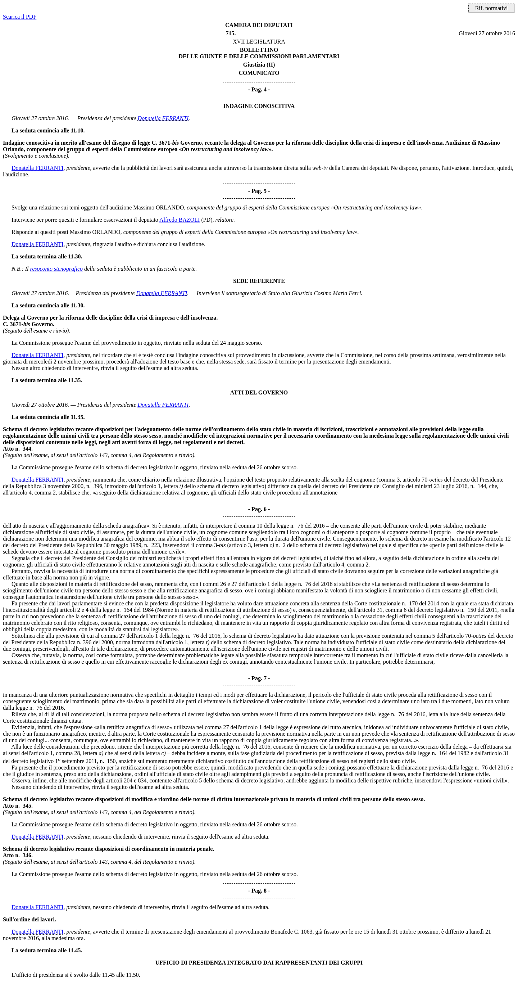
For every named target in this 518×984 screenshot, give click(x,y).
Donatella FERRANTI (163, 118)
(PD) (206, 220)
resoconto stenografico (56, 269)
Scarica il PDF (19, 17)
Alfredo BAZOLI (179, 220)
